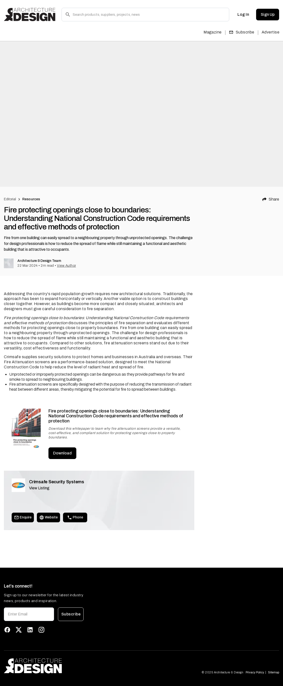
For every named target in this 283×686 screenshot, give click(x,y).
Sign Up (267, 14)
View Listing (39, 488)
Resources (31, 199)
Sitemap (273, 672)
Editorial (10, 199)
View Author (66, 265)
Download (62, 453)
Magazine (213, 32)
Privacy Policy (255, 672)
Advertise (270, 32)
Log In (243, 14)
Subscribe (241, 32)
